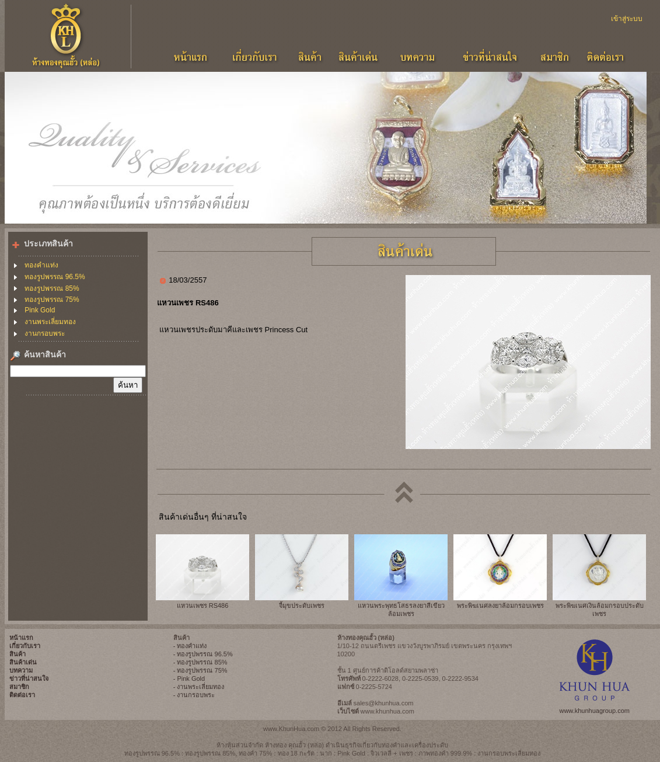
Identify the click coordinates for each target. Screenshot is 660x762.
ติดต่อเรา (22, 694)
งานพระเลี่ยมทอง (50, 322)
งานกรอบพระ (45, 333)
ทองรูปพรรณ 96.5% (55, 277)
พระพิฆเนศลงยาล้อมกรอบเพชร (500, 605)
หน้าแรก (21, 637)
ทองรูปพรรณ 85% (52, 288)
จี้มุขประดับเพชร (301, 605)
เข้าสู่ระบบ (626, 19)
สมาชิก (19, 686)
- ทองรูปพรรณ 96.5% (203, 653)
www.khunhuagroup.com (594, 710)
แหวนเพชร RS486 (203, 605)
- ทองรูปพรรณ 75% (200, 670)
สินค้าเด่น (23, 662)
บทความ (21, 670)
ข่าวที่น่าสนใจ (28, 678)
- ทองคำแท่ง (190, 645)
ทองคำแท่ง (41, 265)
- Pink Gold (189, 678)
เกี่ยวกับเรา (24, 645)
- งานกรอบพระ (194, 694)
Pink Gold (40, 310)
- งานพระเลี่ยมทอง (199, 686)
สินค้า (17, 653)
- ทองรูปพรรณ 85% (200, 662)
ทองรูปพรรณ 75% (52, 299)
